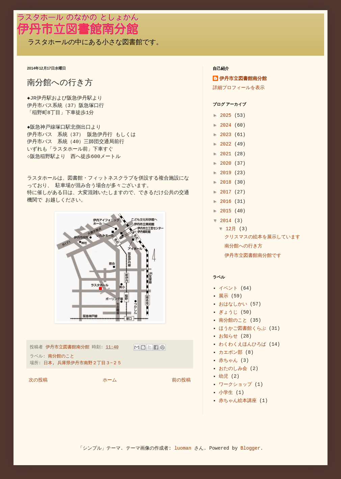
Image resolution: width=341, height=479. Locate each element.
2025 (227, 115)
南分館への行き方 (243, 246)
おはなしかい (233, 304)
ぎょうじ (228, 312)
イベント (228, 288)
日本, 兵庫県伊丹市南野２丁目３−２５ (83, 363)
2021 (227, 154)
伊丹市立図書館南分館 (243, 78)
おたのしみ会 (233, 368)
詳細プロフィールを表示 (239, 87)
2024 (227, 125)
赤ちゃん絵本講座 (238, 400)
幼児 (223, 376)
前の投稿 (181, 380)
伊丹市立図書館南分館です (253, 255)
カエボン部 (230, 352)
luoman (182, 448)
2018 (227, 182)
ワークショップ (235, 384)
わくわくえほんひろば (242, 344)
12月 (232, 229)
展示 (223, 296)
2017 (227, 192)
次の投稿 (38, 380)
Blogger (250, 448)
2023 (227, 134)
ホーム (110, 380)
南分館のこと (61, 356)
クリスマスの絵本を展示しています (262, 237)
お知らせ (228, 336)
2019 (227, 173)
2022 (227, 144)
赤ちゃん (228, 360)
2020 (227, 163)
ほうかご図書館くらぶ (242, 328)
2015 (227, 211)
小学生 (226, 392)
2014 (227, 220)
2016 (227, 201)
